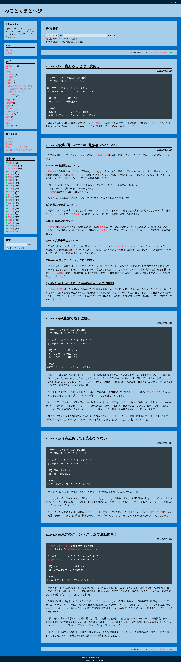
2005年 (11, 228)
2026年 (11, 163)
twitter (92, 283)
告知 (8, 117)
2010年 (11, 214)
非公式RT (86, 260)
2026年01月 (12, 168)
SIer (69, 250)
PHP (59, 289)
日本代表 (12, 94)
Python (51, 289)
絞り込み (112, 35)
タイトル (12, 248)
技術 (8, 106)
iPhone (101, 227)
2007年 (11, 223)
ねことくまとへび (23, 10)
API (107, 155)
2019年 (11, 188)
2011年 (11, 211)
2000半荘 (10, 138)
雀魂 (9, 71)
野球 (9, 80)
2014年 (11, 203)
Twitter (101, 155)
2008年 (11, 220)
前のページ (138, 52)
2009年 (11, 217)
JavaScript (11, 111)
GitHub (9, 53)
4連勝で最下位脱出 (76, 318)
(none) (9, 126)
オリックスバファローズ (19, 86)
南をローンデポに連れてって (19, 150)
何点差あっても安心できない (84, 438)
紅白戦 (9, 144)
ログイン (172, 2)
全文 (21, 248)
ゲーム (9, 69)
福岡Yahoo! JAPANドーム (82, 549)
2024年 (11, 174)
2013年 (11, 206)
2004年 (11, 231)
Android (52, 227)
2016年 (11, 197)
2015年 (11, 200)
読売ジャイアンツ (16, 91)
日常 (8, 123)
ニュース (10, 97)
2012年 (11, 208)
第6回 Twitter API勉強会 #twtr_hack (89, 145)
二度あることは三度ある (80, 66)
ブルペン (104, 601)
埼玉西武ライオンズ (17, 89)
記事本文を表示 (75, 42)
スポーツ (10, 74)
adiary (10, 103)
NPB (10, 83)
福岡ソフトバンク (59, 546)
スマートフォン (123, 246)
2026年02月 (12, 166)
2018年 (11, 191)
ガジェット (11, 66)
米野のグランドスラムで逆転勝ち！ (89, 534)
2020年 (11, 186)
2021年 (11, 183)
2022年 (11, 180)
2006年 (11, 226)
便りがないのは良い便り (17, 147)
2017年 (11, 194)
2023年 (11, 177)
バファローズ (98, 123)
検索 (30, 244)
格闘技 (10, 77)
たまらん (10, 141)
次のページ (164, 52)
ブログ (9, 100)
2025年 (11, 171)
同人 (8, 120)
